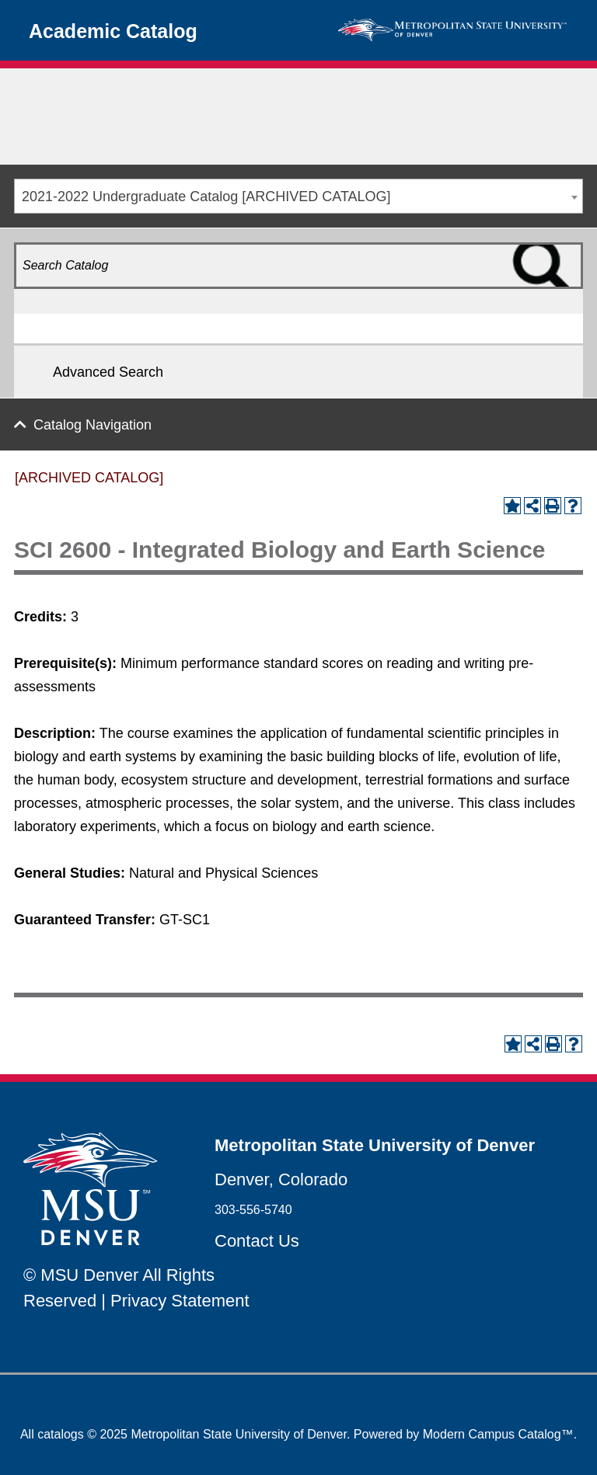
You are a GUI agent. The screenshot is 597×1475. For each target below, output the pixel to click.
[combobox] (298, 196)
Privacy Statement (180, 1300)
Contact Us (257, 1241)
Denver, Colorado (281, 1179)
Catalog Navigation (92, 425)
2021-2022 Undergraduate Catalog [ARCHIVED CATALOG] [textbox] (206, 196)
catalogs (60, 1434)
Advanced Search (108, 372)
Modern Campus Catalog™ (498, 1434)
